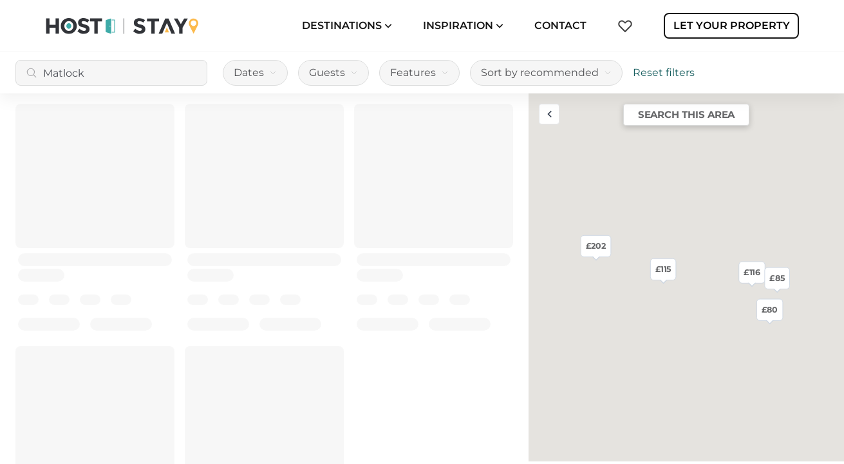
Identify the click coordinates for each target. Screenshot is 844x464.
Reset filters (664, 72)
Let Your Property (731, 25)
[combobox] (111, 73)
